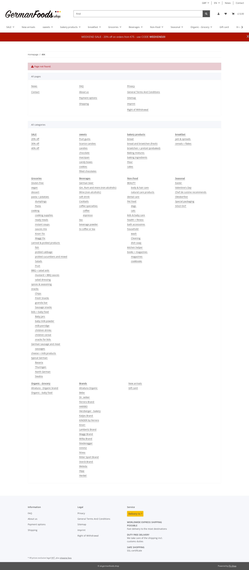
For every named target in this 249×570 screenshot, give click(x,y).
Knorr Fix (40, 233)
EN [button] (215, 2)
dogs (133, 205)
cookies (83, 166)
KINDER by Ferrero (89, 420)
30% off (35, 143)
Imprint (131, 103)
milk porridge (42, 325)
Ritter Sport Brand (89, 457)
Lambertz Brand (87, 429)
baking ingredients (137, 157)
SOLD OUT (180, 205)
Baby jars (40, 316)
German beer (86, 182)
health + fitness (135, 219)
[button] (218, 13)
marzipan (84, 157)
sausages (40, 348)
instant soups (42, 224)
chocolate (84, 152)
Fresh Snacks (42, 298)
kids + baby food (40, 311)
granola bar (41, 302)
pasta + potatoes (40, 196)
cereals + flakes (183, 143)
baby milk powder (44, 321)
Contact (240, 2)
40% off (35, 148)
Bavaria (39, 362)
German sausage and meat (45, 344)
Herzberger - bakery (90, 411)
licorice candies (87, 143)
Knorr (82, 424)
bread (130, 138)
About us (84, 91)
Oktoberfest (181, 196)
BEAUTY (131, 182)
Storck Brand (86, 461)
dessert (35, 192)
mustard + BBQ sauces (47, 275)
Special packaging (184, 201)
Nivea (82, 452)
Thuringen (40, 367)
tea (81, 219)
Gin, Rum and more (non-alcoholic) (97, 187)
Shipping (84, 103)
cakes (130, 166)
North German (42, 371)
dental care (133, 196)
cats (133, 210)
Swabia (39, 376)
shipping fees (66, 558)
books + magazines (137, 251)
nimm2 (83, 447)
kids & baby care (136, 215)
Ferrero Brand (86, 401)
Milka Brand (85, 438)
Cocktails (84, 201)
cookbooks (136, 261)
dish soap (136, 242)
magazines (136, 256)
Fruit (37, 265)
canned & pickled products (45, 242)
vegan (34, 187)
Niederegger (86, 443)
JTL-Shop (232, 566)
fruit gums (84, 138)
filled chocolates (87, 171)
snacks (34, 288)
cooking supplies (44, 215)
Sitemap (131, 97)
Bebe (82, 392)
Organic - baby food (41, 392)
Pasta (38, 205)
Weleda (83, 466)
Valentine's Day (183, 187)
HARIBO (83, 406)
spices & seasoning (41, 284)
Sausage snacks (43, 307)
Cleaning (135, 238)
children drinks (43, 330)
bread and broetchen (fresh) (142, 143)
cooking (35, 210)
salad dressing (43, 279)
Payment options (88, 97)
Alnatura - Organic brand (44, 388)
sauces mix (41, 228)
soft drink (84, 196)
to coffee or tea (87, 228)
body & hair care (140, 187)
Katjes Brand (86, 415)
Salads (38, 261)
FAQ (81, 86)
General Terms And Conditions (143, 91)
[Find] (138, 13)
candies (83, 148)
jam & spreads (183, 138)
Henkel (83, 475)
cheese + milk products (43, 353)
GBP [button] (204, 2)
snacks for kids (43, 339)
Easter (178, 182)
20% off (35, 138)
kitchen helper (135, 247)
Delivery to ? (135, 513)
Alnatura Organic (88, 388)
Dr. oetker (84, 397)
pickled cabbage (43, 251)
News (228, 2)
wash (134, 233)
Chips (38, 293)
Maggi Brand (86, 434)
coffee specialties (88, 205)
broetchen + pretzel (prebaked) (143, 148)
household (132, 228)
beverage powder (88, 224)
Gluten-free (37, 182)
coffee (86, 210)
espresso (88, 215)
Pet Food (131, 201)
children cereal (43, 334)
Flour (130, 161)
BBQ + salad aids (40, 270)
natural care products (142, 192)
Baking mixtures (135, 152)
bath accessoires (136, 224)
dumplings (41, 201)
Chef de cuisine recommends (190, 192)
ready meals (41, 219)
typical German (39, 357)
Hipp (81, 470)
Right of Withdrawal (137, 109)
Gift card (133, 388)
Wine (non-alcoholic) (90, 192)
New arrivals (135, 383)
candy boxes (85, 161)
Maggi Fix (40, 238)
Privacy (131, 86)
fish (37, 247)
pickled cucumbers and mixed (51, 256)
